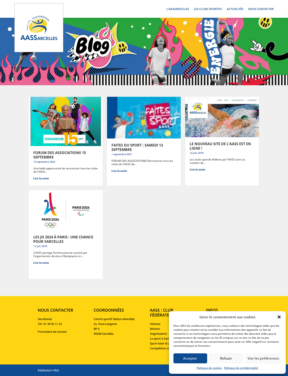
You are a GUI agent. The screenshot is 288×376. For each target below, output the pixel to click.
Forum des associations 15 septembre (59, 155)
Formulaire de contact (52, 332)
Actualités (235, 9)
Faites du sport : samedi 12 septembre (137, 147)
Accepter (190, 358)
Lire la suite (41, 178)
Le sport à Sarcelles (162, 338)
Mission (155, 329)
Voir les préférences (263, 358)
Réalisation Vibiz (48, 370)
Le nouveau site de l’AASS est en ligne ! (220, 146)
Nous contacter (261, 9)
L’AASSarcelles (177, 9)
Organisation (158, 334)
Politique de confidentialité (241, 368)
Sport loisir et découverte (166, 343)
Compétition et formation (167, 348)
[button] (279, 317)
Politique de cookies (209, 368)
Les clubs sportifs (208, 9)
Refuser (226, 358)
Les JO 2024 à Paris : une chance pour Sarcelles (63, 239)
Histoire (155, 324)
